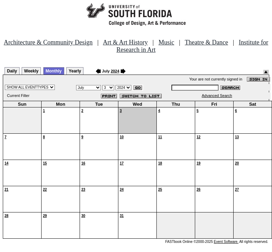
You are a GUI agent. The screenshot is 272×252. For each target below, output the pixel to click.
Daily (12, 71)
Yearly (75, 71)
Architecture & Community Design (48, 42)
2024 (115, 71)
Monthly (54, 71)
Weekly (31, 71)
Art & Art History (125, 42)
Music (166, 42)
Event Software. (226, 242)
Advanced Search (217, 95)
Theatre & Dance (206, 42)
